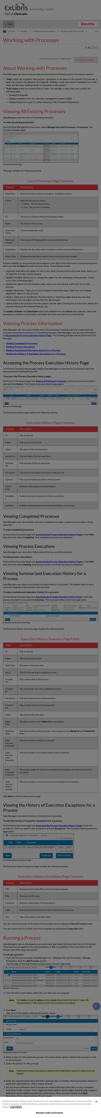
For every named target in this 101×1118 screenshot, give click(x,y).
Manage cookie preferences (49, 1113)
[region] (50, 1107)
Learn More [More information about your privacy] (16, 1107)
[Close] (96, 1101)
